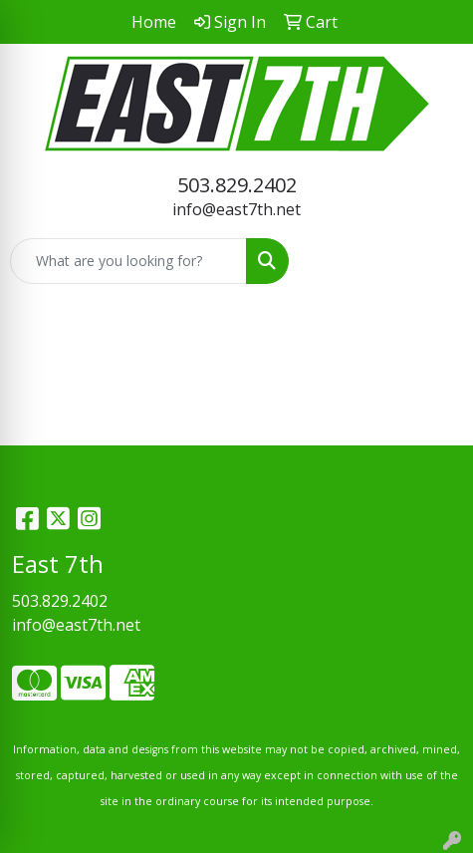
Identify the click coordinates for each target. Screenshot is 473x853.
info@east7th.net (236, 209)
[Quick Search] (128, 261)
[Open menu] (433, 261)
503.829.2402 (237, 184)
